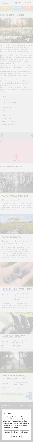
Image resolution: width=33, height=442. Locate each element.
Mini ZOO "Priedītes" (13, 336)
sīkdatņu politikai (12, 427)
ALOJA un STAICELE (16, 10)
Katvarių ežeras (11, 237)
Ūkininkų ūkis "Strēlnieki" (17, 289)
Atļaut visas (24, 432)
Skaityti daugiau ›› (12, 210)
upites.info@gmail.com (10, 124)
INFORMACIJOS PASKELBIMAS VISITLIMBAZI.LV (5, 407)
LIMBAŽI (27, 7)
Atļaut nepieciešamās (11, 432)
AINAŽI (5, 7)
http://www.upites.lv (9, 121)
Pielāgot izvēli (16, 436)
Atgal (4, 393)
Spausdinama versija (16, 393)
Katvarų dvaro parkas (15, 196)
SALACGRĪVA (16, 7)
